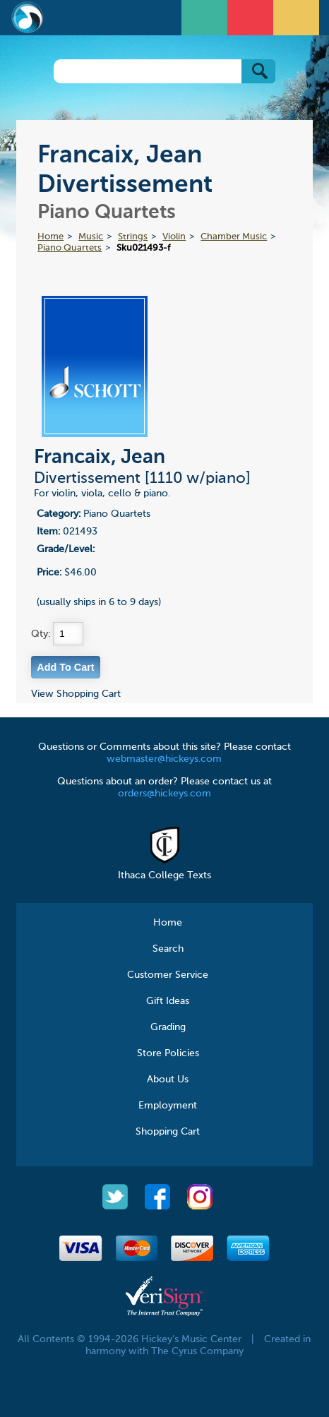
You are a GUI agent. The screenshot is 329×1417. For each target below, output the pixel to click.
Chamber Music (234, 236)
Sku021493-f (143, 248)
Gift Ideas (167, 1001)
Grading (168, 1027)
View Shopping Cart (76, 694)
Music (90, 236)
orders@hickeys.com (164, 794)
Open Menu (206, 16)
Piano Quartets (69, 248)
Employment (167, 1106)
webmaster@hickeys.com (164, 759)
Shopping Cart (168, 1132)
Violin (174, 236)
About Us (168, 1079)
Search (168, 949)
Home (50, 236)
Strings (133, 236)
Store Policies (168, 1053)
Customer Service (167, 975)
